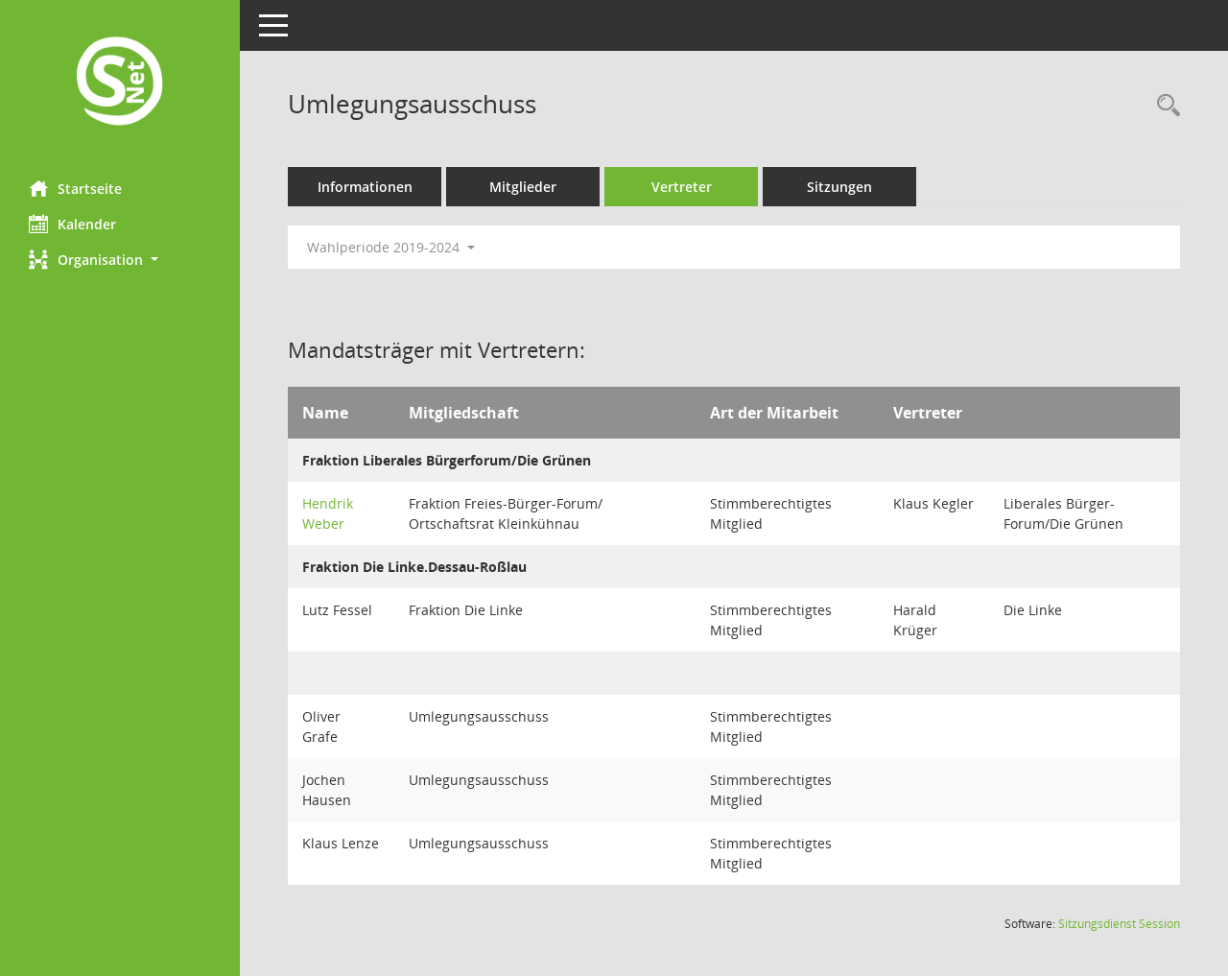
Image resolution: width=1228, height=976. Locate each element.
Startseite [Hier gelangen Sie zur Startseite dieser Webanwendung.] (75, 188)
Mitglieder (522, 187)
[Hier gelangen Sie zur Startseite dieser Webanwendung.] (120, 83)
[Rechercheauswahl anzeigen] (1163, 106)
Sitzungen (839, 187)
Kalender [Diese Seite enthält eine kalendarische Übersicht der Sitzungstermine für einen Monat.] (72, 223)
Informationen (365, 187)
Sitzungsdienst (1119, 924)
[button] (120, 259)
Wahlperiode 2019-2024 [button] (391, 247)
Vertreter (681, 187)
